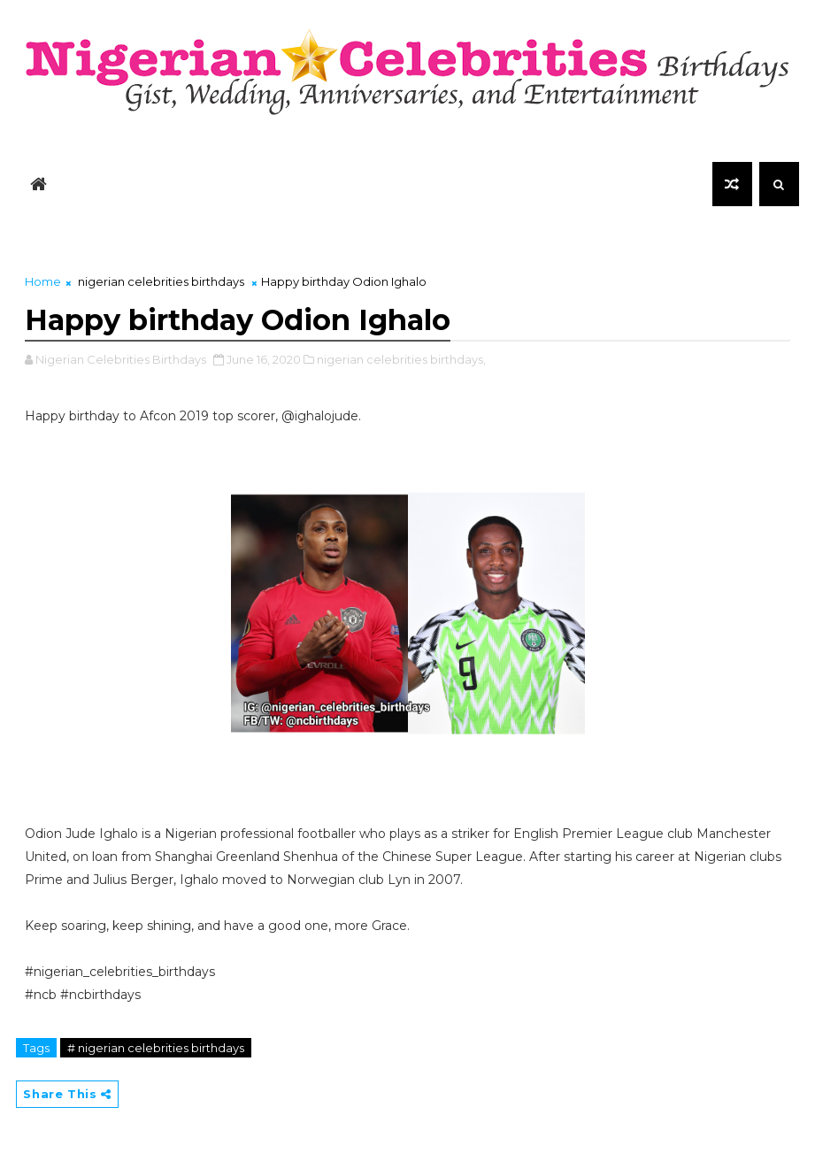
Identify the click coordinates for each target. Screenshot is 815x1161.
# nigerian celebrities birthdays (155, 1048)
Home (43, 281)
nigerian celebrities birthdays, (401, 359)
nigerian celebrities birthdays (161, 281)
